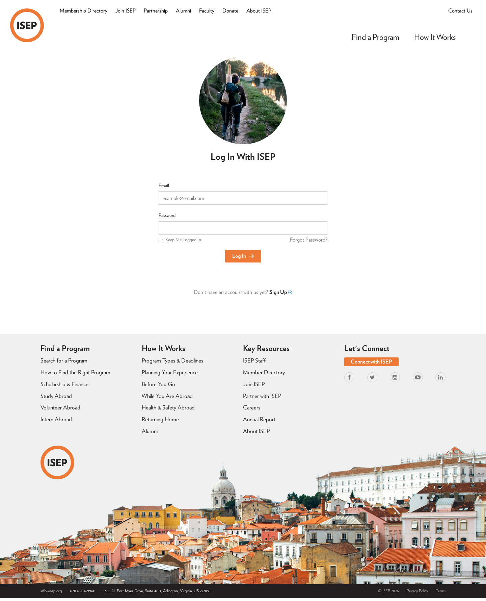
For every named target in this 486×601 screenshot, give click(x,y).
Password (167, 215)
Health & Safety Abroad (168, 407)
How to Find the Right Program (75, 372)
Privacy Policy (417, 590)
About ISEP (258, 10)
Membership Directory (83, 10)
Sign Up (280, 292)
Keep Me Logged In (183, 239)
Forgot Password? (308, 239)
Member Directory (264, 372)
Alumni (183, 10)
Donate (230, 10)
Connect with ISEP (371, 361)
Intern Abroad (56, 419)
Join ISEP (125, 10)
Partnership (156, 10)
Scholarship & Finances (65, 384)
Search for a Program (63, 360)
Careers (251, 407)
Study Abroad (56, 396)
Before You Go (158, 384)
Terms (441, 590)
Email (164, 185)
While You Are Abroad (167, 396)
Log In (243, 256)
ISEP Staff (254, 360)
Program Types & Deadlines (172, 360)
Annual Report (259, 419)
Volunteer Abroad (60, 407)
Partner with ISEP (262, 396)
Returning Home (160, 419)
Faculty (206, 10)
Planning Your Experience (170, 372)
